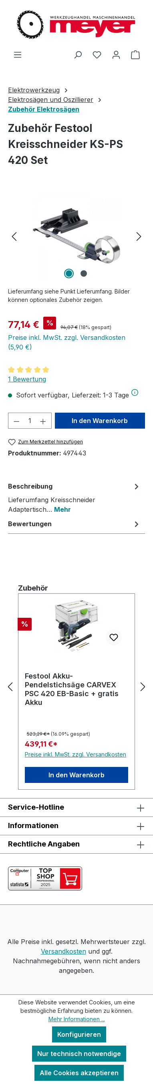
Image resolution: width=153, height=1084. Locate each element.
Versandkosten (63, 951)
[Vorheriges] (14, 236)
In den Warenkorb (100, 421)
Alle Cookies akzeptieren (79, 1073)
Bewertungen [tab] (74, 523)
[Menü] (17, 54)
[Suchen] (77, 54)
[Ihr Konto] (116, 54)
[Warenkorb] (135, 54)
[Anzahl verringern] (16, 421)
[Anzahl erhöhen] (43, 421)
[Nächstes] (139, 236)
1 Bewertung (27, 379)
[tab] (74, 497)
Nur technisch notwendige (79, 1054)
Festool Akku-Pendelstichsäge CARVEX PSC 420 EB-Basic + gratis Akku (72, 689)
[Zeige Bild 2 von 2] (84, 273)
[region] (76, 236)
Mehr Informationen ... (76, 1019)
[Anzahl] (30, 421)
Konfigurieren (79, 1034)
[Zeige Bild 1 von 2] (69, 273)
